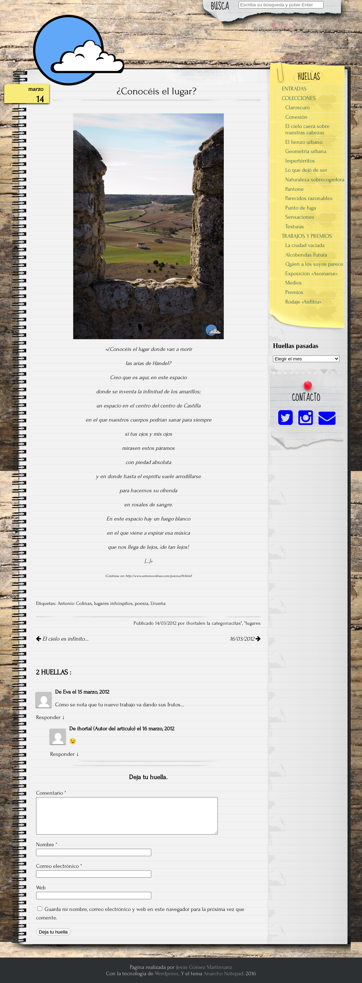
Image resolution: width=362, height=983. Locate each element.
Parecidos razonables (309, 198)
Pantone (294, 189)
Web (41, 887)
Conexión (296, 117)
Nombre (46, 844)
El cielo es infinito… (62, 639)
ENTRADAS (294, 89)
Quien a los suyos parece (314, 264)
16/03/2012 (245, 639)
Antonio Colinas (75, 603)
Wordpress (167, 973)
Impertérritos (300, 161)
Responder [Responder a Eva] (48, 717)
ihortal (84, 728)
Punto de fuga (300, 208)
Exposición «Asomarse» (311, 273)
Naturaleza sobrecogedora (314, 179)
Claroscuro (297, 107)
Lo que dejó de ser (306, 170)
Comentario (51, 793)
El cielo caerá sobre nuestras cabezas (307, 129)
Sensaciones (299, 217)
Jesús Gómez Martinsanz (204, 967)
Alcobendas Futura (306, 255)
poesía (141, 603)
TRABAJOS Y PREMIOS (307, 236)
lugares (253, 623)
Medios (293, 282)
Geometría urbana (305, 151)
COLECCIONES (299, 98)
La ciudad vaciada (305, 245)
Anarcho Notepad (223, 973)
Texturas (294, 226)
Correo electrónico (59, 866)
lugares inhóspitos (113, 603)
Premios (294, 292)
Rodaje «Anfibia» (303, 302)
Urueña (158, 603)
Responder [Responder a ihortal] (62, 754)
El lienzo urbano (303, 142)
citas (236, 623)
